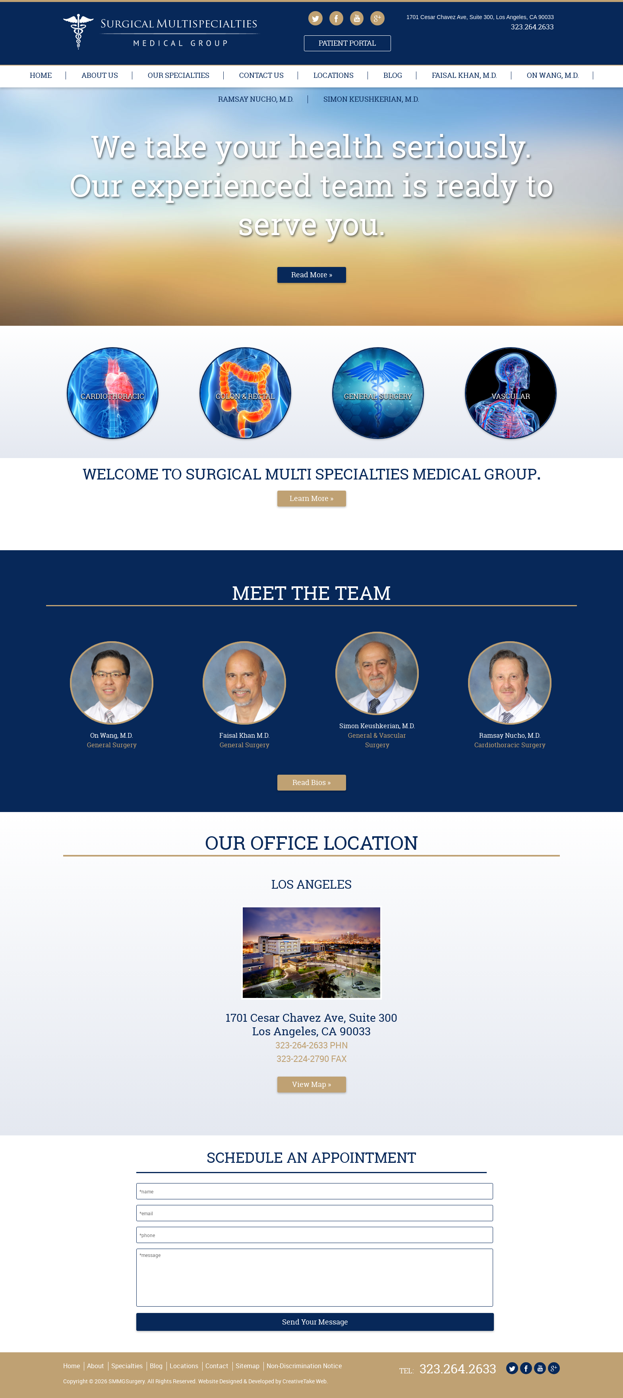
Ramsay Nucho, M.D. (256, 99)
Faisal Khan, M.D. (464, 75)
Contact (216, 1365)
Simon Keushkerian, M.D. (371, 99)
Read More (309, 275)
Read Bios (309, 782)
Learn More (309, 498)
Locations (333, 75)
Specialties (127, 1365)
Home (41, 75)
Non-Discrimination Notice (304, 1365)
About (95, 1365)
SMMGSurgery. (126, 1381)
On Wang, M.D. (553, 75)
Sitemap (247, 1365)
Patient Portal (347, 43)
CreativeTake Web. (305, 1381)
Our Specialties (178, 75)
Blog (392, 75)
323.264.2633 (532, 27)
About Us (99, 75)
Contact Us (261, 75)
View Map (309, 1084)
